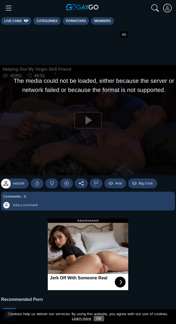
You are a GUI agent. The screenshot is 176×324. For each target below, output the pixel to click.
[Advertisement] (88, 44)
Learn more (81, 318)
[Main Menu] (8, 8)
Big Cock (142, 183)
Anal (115, 183)
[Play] (88, 120)
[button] (88, 201)
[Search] (155, 8)
